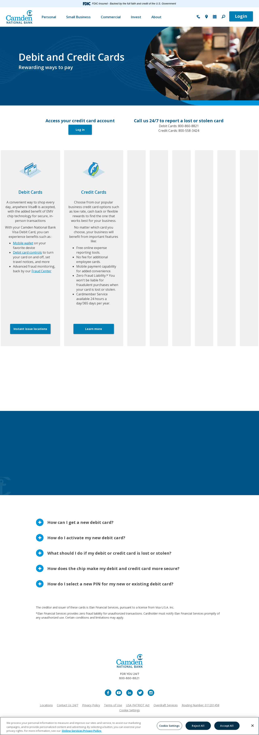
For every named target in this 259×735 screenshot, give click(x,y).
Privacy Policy (91, 705)
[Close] (252, 725)
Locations (46, 705)
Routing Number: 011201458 (200, 705)
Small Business (78, 17)
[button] (223, 17)
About (156, 17)
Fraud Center (41, 271)
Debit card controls (27, 252)
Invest (136, 17)
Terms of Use (113, 705)
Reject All (198, 725)
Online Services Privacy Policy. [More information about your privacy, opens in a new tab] (82, 731)
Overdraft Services (166, 705)
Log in (80, 130)
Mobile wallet (23, 243)
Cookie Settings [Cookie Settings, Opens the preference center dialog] (169, 725)
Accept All (226, 725)
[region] (129, 726)
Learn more (93, 329)
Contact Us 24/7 (67, 705)
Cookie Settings (129, 710)
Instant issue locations (30, 329)
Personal (48, 17)
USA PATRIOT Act (138, 705)
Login (241, 16)
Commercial (111, 17)
